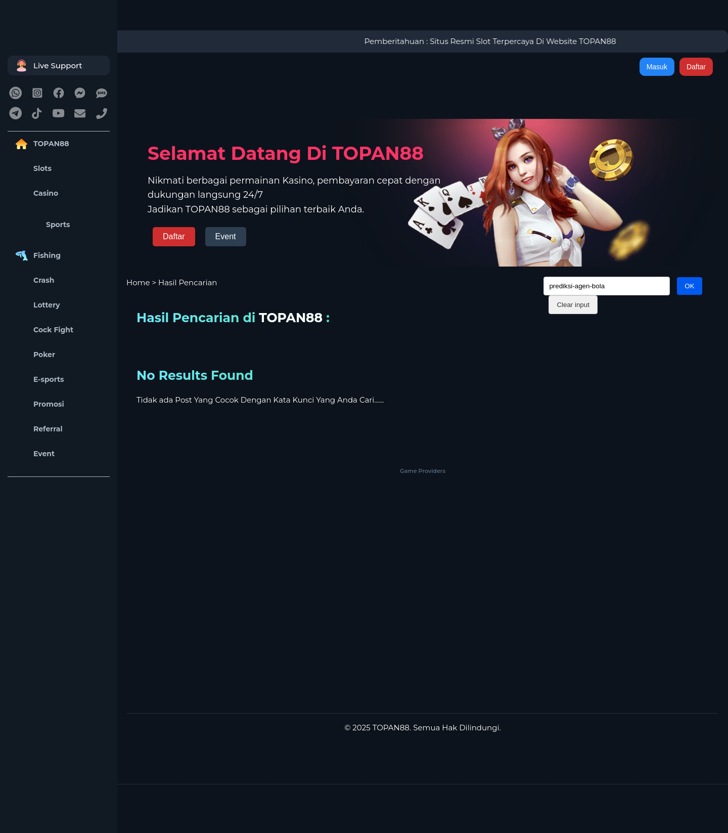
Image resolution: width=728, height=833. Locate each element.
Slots (32, 169)
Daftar (696, 67)
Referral (38, 429)
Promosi (38, 404)
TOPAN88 (41, 144)
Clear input (573, 305)
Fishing (37, 256)
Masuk (657, 67)
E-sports (38, 379)
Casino (35, 193)
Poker (34, 355)
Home (138, 282)
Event (34, 454)
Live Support (47, 65)
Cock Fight (43, 330)
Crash (33, 280)
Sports (41, 224)
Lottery (36, 305)
